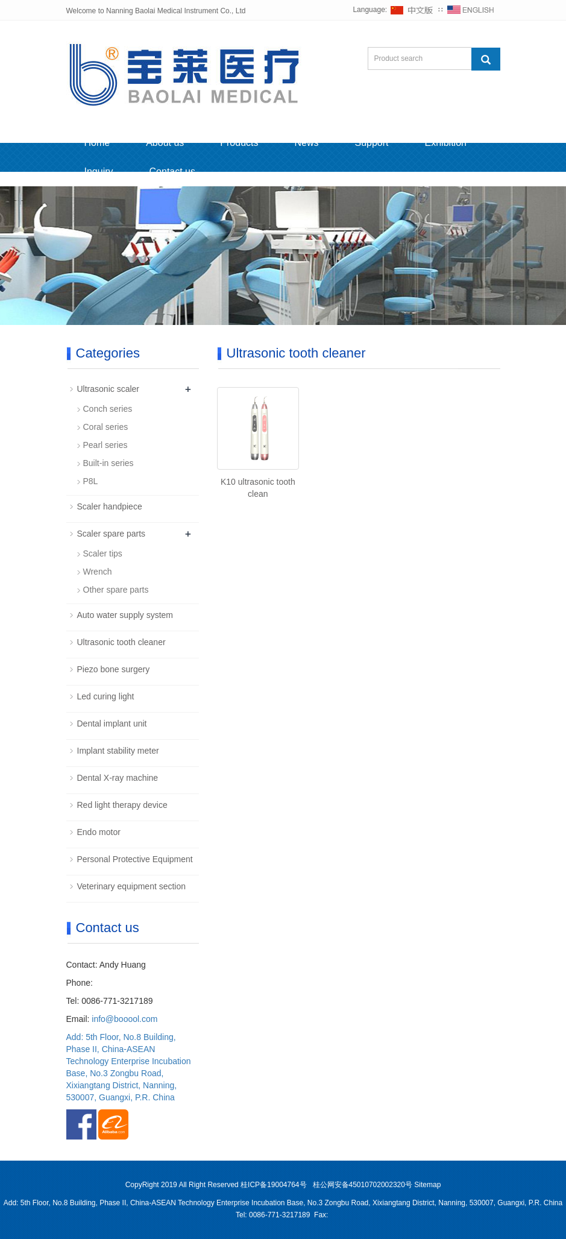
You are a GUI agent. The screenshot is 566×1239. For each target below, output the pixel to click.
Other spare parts (116, 589)
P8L (90, 481)
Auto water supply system (125, 615)
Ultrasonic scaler (108, 389)
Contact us (172, 171)
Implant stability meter (118, 750)
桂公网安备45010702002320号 (362, 1185)
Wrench (97, 571)
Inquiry (98, 171)
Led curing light (105, 696)
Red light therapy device (122, 805)
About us (165, 142)
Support (372, 142)
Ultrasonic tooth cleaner (121, 642)
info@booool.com (124, 1019)
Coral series (105, 427)
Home (97, 142)
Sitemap (427, 1185)
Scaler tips (102, 553)
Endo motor (99, 832)
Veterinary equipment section (131, 886)
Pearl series (105, 445)
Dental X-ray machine (118, 778)
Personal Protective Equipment (135, 859)
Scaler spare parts (111, 533)
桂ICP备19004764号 (275, 1185)
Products (239, 142)
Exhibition (446, 142)
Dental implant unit (112, 723)
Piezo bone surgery (113, 669)
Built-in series (108, 463)
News (306, 142)
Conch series (108, 409)
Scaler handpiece (109, 506)
